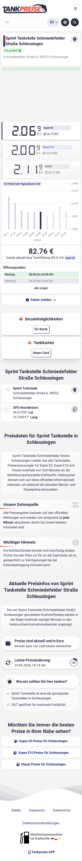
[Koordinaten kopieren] (75, 409)
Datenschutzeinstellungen (41, 823)
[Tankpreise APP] (41, 852)
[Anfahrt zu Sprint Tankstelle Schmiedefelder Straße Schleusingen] (75, 39)
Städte (16, 810)
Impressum (37, 810)
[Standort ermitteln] (65, 22)
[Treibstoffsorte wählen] (53, 22)
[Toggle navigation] (75, 8)
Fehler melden (41, 300)
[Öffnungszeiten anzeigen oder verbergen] (41, 288)
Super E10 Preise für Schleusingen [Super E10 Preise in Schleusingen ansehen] (41, 753)
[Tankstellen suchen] (75, 22)
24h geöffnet (12, 50)
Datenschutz (62, 810)
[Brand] (25, 8)
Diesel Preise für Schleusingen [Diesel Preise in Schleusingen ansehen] (41, 764)
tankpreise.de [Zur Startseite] (52, 518)
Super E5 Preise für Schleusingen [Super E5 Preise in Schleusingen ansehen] (41, 741)
